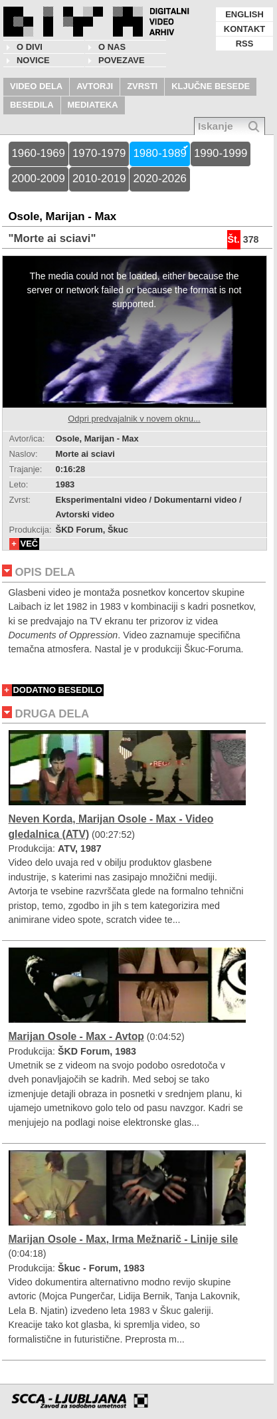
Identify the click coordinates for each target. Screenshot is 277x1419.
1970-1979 (99, 153)
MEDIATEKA (93, 105)
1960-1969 (38, 153)
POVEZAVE (121, 60)
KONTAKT (244, 29)
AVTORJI (94, 86)
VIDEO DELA (36, 86)
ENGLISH (244, 14)
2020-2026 (159, 178)
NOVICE (33, 60)
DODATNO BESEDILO (57, 690)
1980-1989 (159, 153)
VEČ (30, 544)
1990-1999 (220, 153)
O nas (112, 47)
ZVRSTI (142, 86)
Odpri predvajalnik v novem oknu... (134, 419)
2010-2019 (99, 178)
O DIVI (30, 47)
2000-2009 (38, 178)
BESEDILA (32, 105)
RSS (245, 44)
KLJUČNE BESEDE (210, 86)
